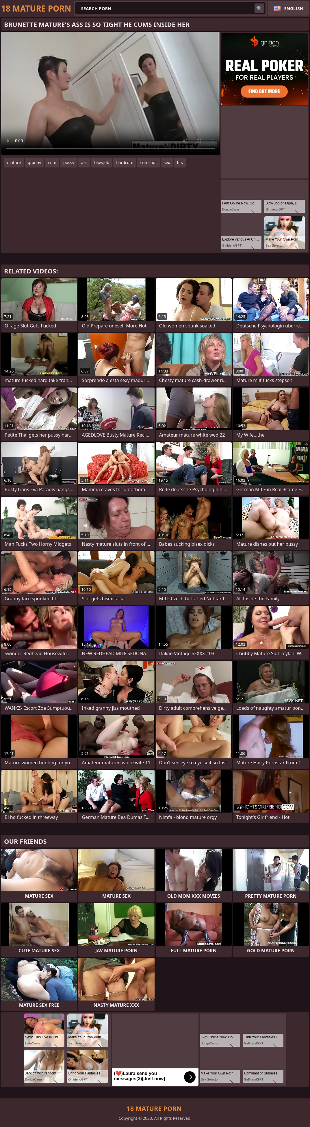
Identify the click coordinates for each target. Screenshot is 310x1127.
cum (52, 162)
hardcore (124, 162)
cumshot (148, 162)
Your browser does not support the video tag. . (110, 93)
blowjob (101, 162)
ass (84, 162)
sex (167, 162)
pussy (68, 162)
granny (34, 162)
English (293, 8)
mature (14, 162)
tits (180, 162)
